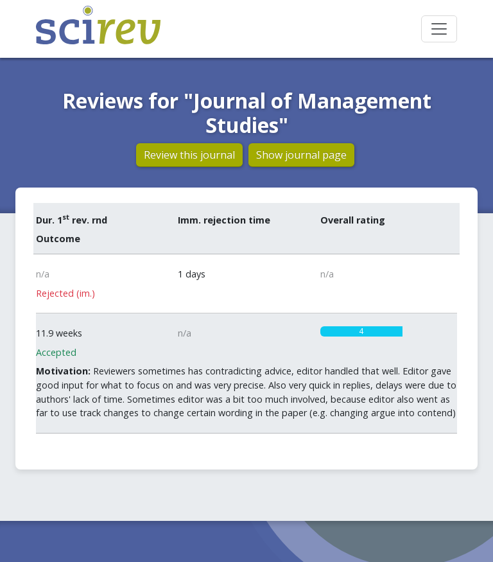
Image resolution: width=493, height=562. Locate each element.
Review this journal (189, 155)
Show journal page (301, 155)
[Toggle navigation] (439, 28)
